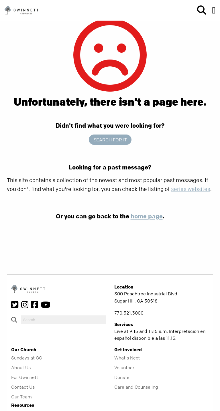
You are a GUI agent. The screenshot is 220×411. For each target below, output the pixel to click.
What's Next (127, 358)
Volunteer (124, 367)
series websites (190, 189)
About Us (21, 367)
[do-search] (63, 319)
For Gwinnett (24, 377)
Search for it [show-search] (110, 140)
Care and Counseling (136, 387)
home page (147, 216)
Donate (121, 377)
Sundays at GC (26, 358)
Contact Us (23, 387)
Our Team (21, 397)
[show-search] (199, 10)
